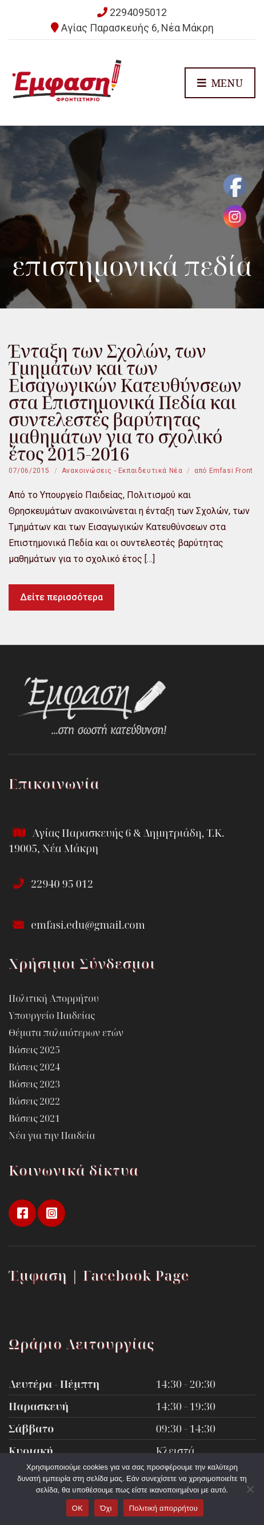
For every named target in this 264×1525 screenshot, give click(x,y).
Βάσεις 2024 (34, 1067)
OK (77, 1508)
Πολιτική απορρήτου (163, 1508)
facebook (22, 1213)
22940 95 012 (51, 883)
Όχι (106, 1508)
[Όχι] (249, 1489)
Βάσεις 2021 (34, 1118)
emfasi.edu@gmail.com (77, 925)
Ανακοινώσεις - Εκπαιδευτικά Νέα (122, 471)
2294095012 (138, 12)
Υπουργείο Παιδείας (52, 1015)
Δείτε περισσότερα (61, 597)
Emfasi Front (231, 471)
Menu (220, 83)
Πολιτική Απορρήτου (54, 998)
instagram (51, 1213)
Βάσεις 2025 (34, 1050)
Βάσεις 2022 (34, 1101)
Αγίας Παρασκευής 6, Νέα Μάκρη (137, 28)
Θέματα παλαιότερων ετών (66, 1032)
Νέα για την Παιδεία (52, 1135)
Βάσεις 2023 (34, 1084)
